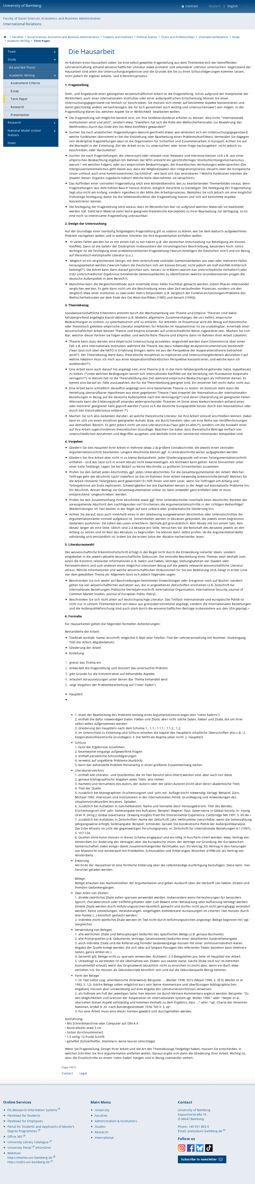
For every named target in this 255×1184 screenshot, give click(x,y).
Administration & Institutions (116, 1121)
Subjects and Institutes (118, 37)
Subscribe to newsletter (199, 1159)
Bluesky (199, 1148)
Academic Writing (18, 41)
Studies (100, 1127)
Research (101, 1132)
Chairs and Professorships (178, 37)
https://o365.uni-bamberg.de (28, 1162)
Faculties (17, 37)
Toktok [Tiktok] (209, 1148)
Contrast (191, 6)
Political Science (147, 37)
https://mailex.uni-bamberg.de (29, 1158)
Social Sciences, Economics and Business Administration (63, 37)
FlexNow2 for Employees (25, 1121)
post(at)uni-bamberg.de (205, 1131)
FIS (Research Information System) (32, 1110)
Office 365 (14, 1137)
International (104, 1138)
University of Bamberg (22, 5)
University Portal (19, 1148)
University (102, 1110)
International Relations (22, 23)
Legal (83, 1073)
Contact (67, 1073)
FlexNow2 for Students (23, 1115)
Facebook (190, 1148)
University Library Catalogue (28, 1142)
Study (236, 37)
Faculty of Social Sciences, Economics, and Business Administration (52, 18)
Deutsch (215, 6)
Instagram (181, 1148)
